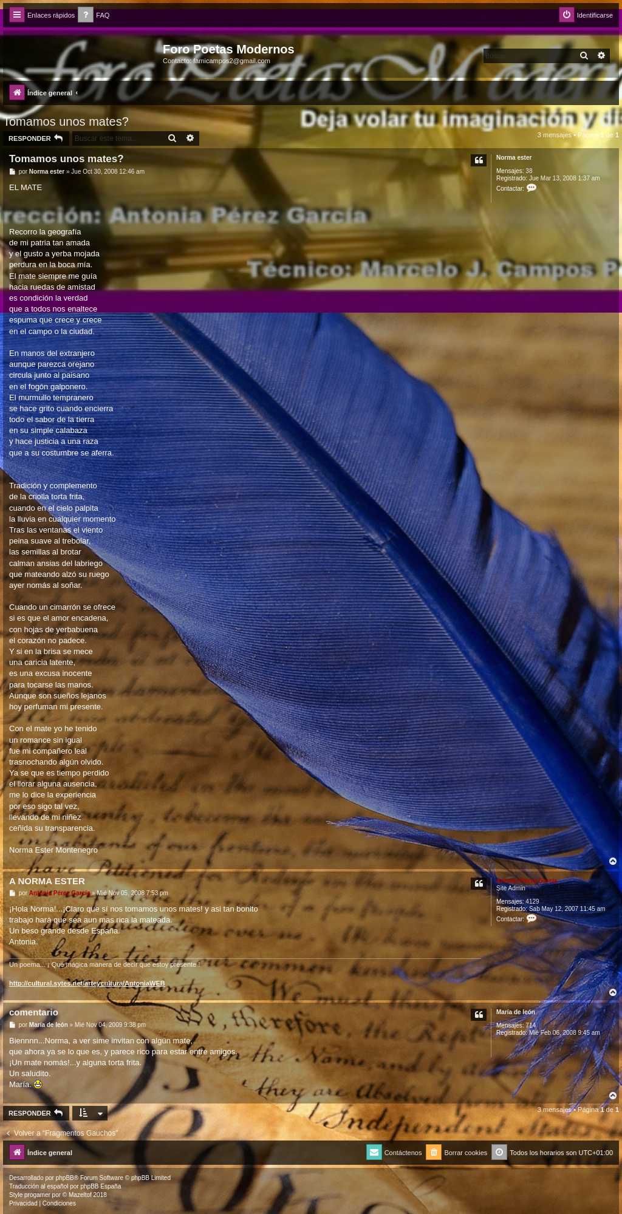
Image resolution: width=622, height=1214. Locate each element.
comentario (33, 1012)
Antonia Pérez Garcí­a (527, 881)
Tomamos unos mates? (66, 121)
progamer (37, 1195)
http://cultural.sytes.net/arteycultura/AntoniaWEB (87, 983)
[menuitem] (93, 15)
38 (528, 171)
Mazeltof (80, 1195)
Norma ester (513, 157)
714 (530, 1025)
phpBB (65, 1178)
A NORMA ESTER (47, 881)
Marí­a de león (515, 1012)
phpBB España (100, 1186)
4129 (532, 901)
